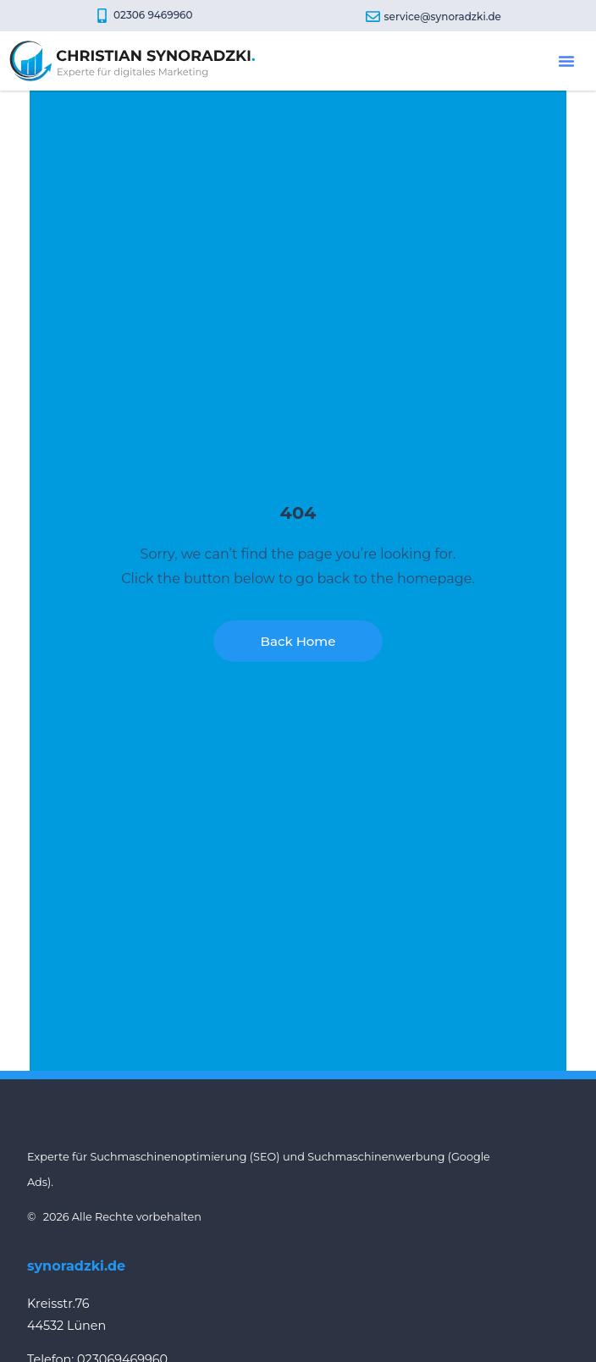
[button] (566, 61)
